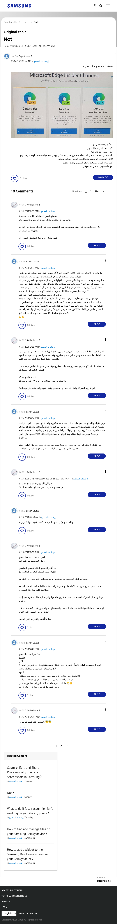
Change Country (27, 913)
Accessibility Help (12, 890)
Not (9, 793)
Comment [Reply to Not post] (103, 177)
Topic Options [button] (107, 30)
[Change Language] (9, 913)
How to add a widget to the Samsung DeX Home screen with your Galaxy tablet (28, 854)
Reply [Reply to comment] (97, 245)
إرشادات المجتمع (41, 61)
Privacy (6, 901)
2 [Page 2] (91, 191)
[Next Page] (99, 191)
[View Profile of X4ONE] (22, 205)
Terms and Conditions (14, 896)
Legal (5, 907)
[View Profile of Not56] (15, 56)
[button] (107, 55)
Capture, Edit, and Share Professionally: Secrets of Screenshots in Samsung (24, 772)
